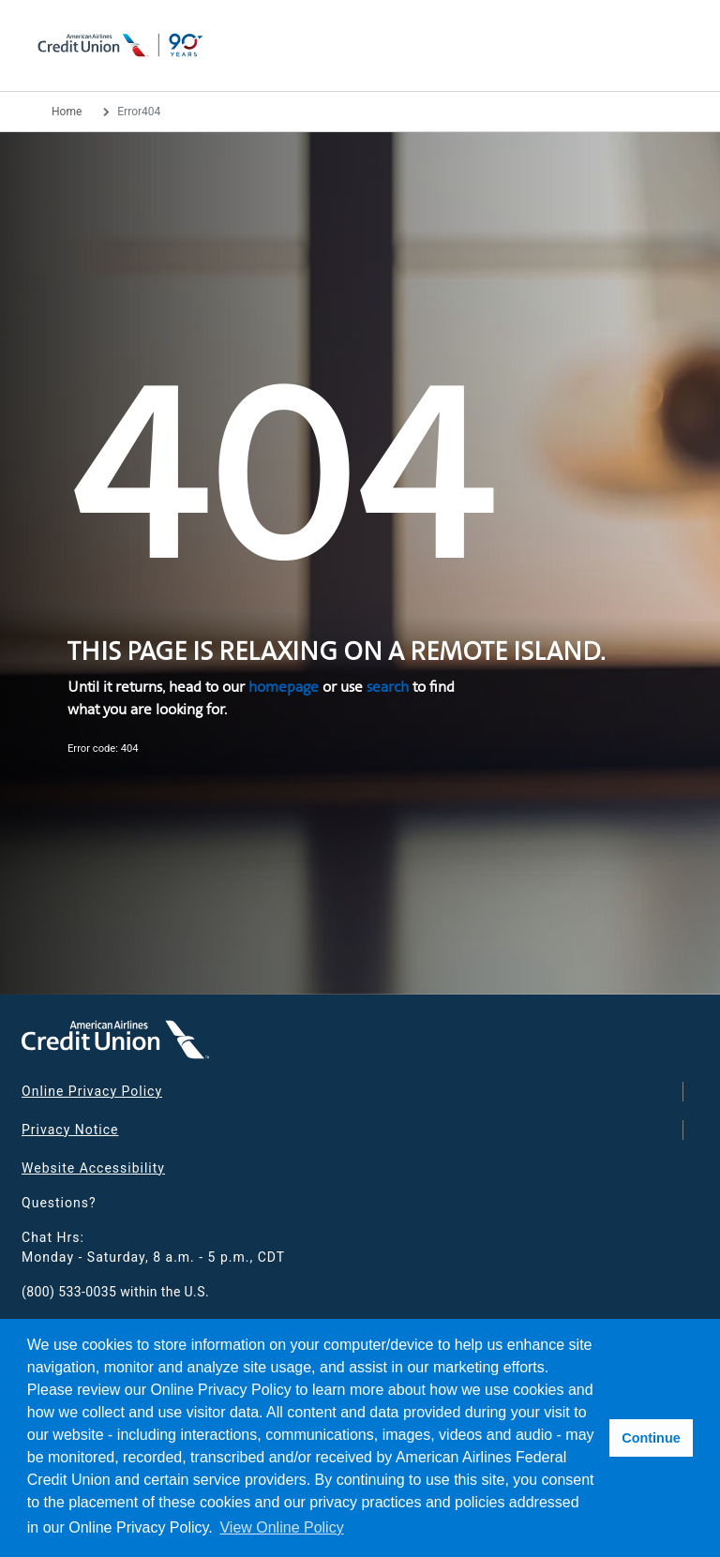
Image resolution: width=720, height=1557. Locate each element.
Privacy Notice (70, 1129)
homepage (283, 687)
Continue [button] (651, 1437)
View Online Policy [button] (281, 1527)
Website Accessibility (93, 1167)
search (388, 687)
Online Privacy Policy (92, 1091)
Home (67, 111)
